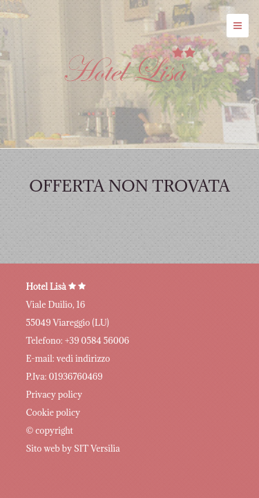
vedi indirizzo (84, 358)
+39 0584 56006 (97, 340)
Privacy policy (54, 394)
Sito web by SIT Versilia (73, 448)
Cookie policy (53, 412)
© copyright (49, 430)
